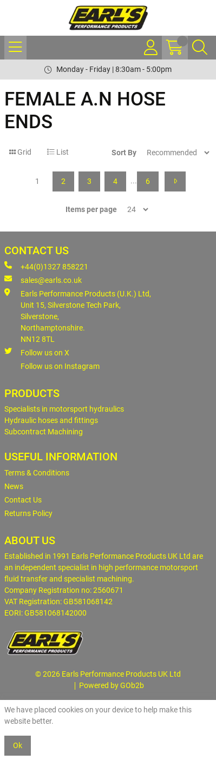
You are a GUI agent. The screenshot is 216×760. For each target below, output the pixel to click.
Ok (17, 745)
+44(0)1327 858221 (46, 266)
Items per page (91, 209)
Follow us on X (36, 352)
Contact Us (23, 499)
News (13, 486)
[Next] (175, 181)
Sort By (124, 152)
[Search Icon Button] (200, 48)
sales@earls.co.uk (43, 280)
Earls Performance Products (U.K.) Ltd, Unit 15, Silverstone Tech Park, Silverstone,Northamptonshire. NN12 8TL (77, 315)
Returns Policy (28, 513)
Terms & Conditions (36, 472)
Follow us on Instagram (60, 366)
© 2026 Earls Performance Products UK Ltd (108, 674)
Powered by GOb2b (111, 685)
